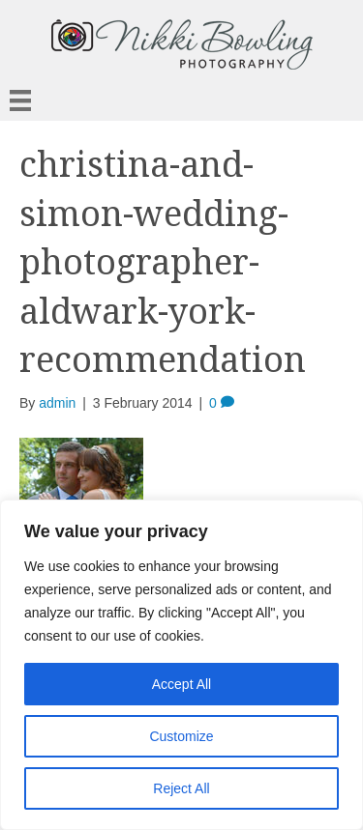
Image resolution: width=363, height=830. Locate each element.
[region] (181, 665)
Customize (181, 736)
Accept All (181, 684)
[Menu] (20, 100)
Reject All (181, 788)
